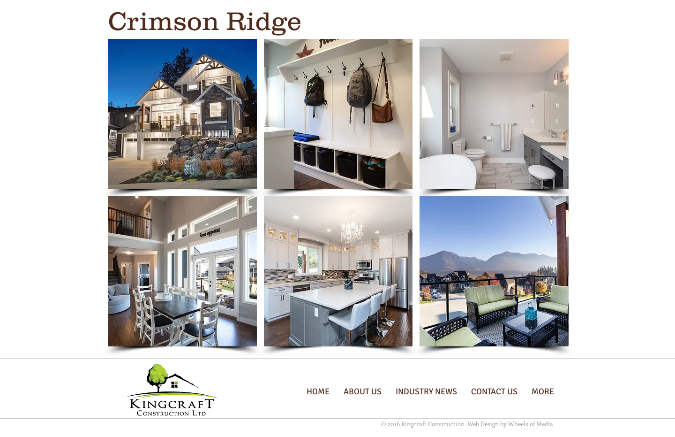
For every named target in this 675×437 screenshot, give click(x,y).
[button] (182, 114)
